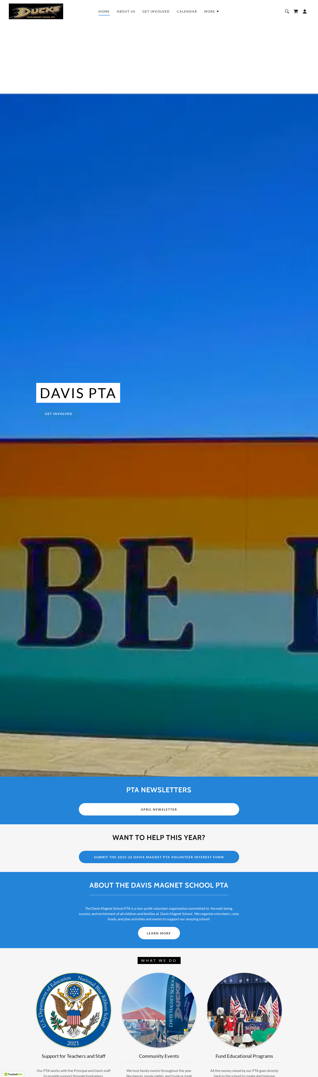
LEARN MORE (159, 933)
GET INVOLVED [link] (156, 11)
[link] (36, 11)
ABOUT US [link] (126, 11)
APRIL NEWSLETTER (159, 809)
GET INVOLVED (58, 414)
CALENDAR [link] (187, 11)
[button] (212, 11)
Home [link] (104, 11)
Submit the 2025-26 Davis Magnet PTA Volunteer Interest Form (159, 857)
